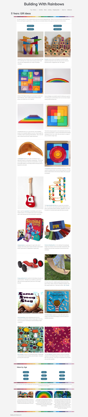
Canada (67, 285)
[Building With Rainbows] (44, 4)
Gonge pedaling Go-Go (22, 278)
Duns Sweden (20, 354)
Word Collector (49, 314)
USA (64, 285)
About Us (64, 9)
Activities (41, 9)
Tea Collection (49, 354)
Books (45, 9)
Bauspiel (46, 59)
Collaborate (69, 9)
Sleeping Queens (21, 245)
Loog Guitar (26, 211)
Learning (49, 9)
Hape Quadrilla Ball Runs (51, 205)
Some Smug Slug (21, 317)
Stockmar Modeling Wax (50, 245)
